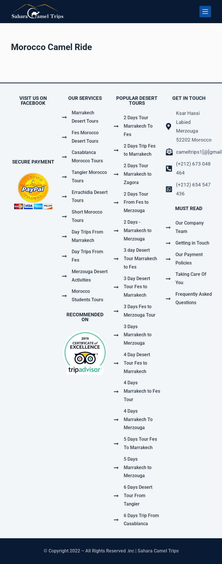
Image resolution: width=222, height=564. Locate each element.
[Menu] (205, 11)
